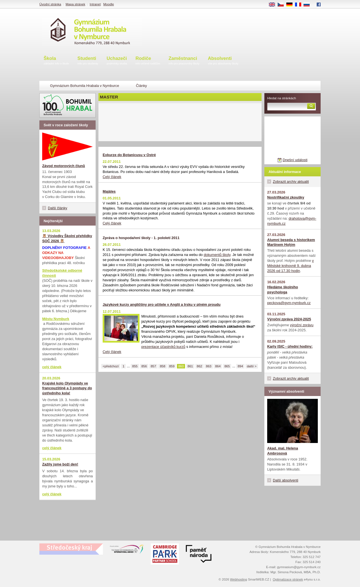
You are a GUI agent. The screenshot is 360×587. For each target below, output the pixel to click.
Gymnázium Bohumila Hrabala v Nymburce (84, 86)
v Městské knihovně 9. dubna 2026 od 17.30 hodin (290, 265)
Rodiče (148, 61)
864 (217, 366)
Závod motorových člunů (63, 166)
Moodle (108, 4)
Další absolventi (285, 480)
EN (274, 4)
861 (190, 366)
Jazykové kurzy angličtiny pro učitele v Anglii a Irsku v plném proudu (161, 304)
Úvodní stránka (50, 4)
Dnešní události (295, 160)
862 (199, 366)
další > (251, 366)
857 (153, 366)
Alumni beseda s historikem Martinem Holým (291, 242)
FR (300, 4)
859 (171, 366)
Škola (56, 61)
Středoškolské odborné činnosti (62, 273)
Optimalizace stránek (288, 579)
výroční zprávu (301, 325)
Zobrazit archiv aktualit (291, 181)
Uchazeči (117, 61)
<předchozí (111, 366)
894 (240, 366)
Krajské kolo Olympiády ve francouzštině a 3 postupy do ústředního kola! (67, 388)
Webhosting (238, 579)
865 (227, 366)
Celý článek (112, 177)
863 (208, 366)
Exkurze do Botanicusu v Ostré (129, 155)
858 (162, 366)
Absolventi (223, 61)
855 (135, 366)
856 (144, 366)
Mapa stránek (75, 4)
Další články (57, 208)
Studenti (87, 61)
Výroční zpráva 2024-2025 (289, 319)
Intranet (95, 4)
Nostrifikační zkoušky (285, 197)
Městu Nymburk (55, 319)
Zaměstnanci (183, 61)
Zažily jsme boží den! (60, 464)
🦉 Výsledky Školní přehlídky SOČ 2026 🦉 (67, 238)
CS (282, 4)
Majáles (109, 191)
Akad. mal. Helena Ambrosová (282, 450)
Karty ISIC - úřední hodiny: (289, 346)
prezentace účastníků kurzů (163, 347)
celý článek (51, 367)
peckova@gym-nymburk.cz (289, 303)
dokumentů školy (217, 255)
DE (291, 4)
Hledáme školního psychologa (282, 289)
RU (308, 4)
